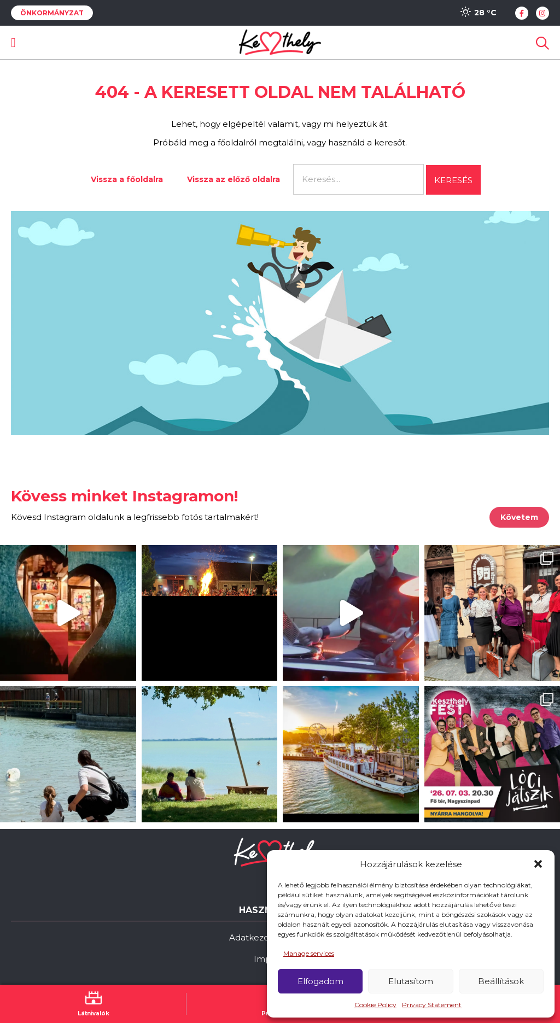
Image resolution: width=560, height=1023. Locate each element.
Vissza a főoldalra (127, 179)
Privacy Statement (432, 1005)
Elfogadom (320, 981)
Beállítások (501, 981)
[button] (538, 863)
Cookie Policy (375, 1005)
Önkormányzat (52, 13)
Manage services (308, 953)
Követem (519, 517)
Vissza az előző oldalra (233, 179)
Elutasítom (410, 981)
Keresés (453, 180)
